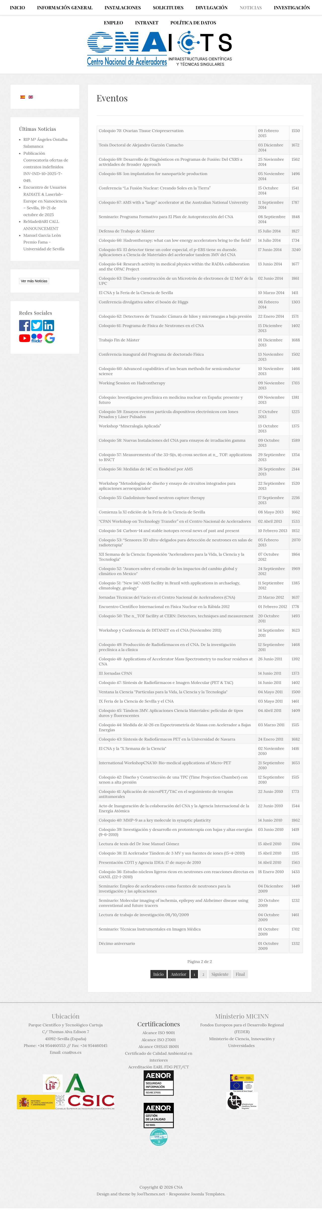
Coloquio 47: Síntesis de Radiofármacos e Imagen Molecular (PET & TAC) (166, 682)
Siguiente (220, 974)
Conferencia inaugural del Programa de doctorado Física (151, 354)
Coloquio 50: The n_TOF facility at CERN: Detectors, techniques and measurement (176, 615)
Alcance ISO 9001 (158, 1032)
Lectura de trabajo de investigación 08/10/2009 (144, 914)
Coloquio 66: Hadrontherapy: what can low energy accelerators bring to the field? (175, 240)
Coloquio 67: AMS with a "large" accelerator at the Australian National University (173, 202)
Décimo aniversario (117, 943)
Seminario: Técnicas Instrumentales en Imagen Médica (150, 929)
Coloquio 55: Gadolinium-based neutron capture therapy (152, 497)
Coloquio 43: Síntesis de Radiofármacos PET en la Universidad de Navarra (167, 739)
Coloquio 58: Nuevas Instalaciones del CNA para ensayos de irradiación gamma (172, 440)
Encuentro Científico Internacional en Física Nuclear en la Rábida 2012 (164, 606)
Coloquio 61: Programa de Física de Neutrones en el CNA (151, 325)
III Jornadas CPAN (115, 673)
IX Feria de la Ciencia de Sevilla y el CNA (136, 701)
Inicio (158, 974)
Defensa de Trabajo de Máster (127, 230)
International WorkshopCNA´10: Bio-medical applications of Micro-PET (165, 762)
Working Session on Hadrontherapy (132, 382)
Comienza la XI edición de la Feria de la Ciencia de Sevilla (152, 511)
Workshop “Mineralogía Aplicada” (130, 425)
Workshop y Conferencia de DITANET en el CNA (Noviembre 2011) (160, 630)
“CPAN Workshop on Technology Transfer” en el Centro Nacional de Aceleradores (175, 521)
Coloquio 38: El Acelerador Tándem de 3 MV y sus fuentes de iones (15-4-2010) (172, 853)
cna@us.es (71, 1052)
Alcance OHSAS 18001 (159, 1046)
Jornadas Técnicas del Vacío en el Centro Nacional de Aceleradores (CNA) (167, 597)
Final (240, 974)
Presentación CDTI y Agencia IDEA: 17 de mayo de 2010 (150, 862)
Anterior (178, 974)
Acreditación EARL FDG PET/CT (159, 1066)
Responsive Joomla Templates (196, 1193)
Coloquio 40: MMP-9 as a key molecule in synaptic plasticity (155, 820)
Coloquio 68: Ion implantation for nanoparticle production (153, 173)
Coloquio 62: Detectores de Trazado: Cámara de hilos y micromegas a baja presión (175, 316)
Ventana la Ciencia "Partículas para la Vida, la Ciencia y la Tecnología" (163, 691)
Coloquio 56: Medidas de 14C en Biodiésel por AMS (146, 468)
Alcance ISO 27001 (159, 1039)
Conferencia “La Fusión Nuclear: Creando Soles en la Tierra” (155, 187)
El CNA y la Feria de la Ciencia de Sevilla (136, 292)
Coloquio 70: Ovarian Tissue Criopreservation (141, 130)
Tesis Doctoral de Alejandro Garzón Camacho (141, 144)
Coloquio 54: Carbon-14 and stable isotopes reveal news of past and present (169, 530)
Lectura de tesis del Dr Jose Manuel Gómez (139, 843)
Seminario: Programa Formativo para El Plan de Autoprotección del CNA (166, 216)
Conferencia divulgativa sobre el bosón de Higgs (143, 301)
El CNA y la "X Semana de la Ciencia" (132, 748)
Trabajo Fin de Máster (119, 339)
